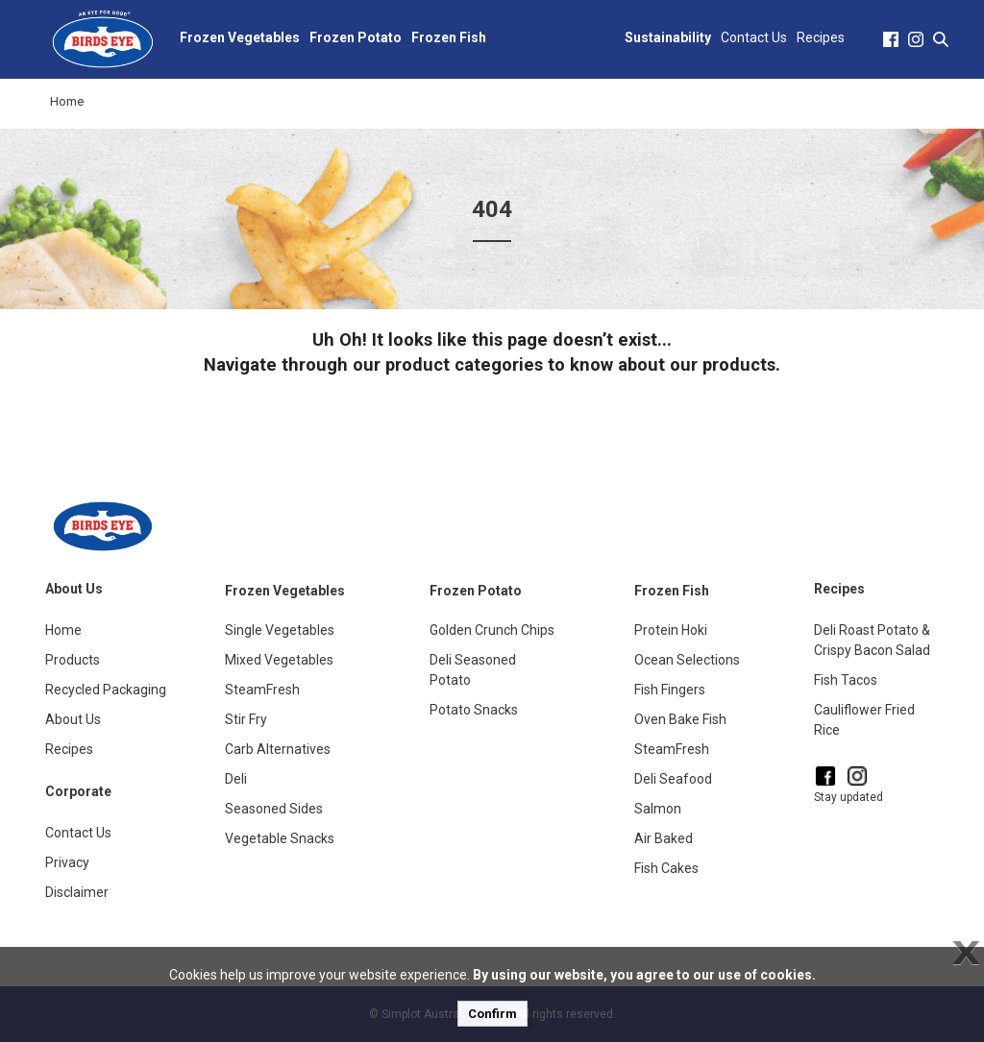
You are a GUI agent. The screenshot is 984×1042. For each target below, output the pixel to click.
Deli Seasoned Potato (473, 670)
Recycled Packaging (105, 689)
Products (72, 659)
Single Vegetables (279, 630)
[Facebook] (825, 776)
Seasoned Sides (274, 808)
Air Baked (663, 838)
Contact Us (754, 37)
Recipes (821, 37)
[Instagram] (857, 776)
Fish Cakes (666, 868)
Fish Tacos (845, 680)
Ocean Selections (687, 659)
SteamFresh (262, 689)
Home (67, 101)
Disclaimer (77, 892)
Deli (236, 779)
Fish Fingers (669, 689)
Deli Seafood (673, 779)
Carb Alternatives (278, 749)
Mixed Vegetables (279, 659)
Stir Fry (246, 719)
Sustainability (668, 37)
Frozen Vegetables (240, 37)
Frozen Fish (448, 37)
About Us (73, 719)
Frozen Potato (355, 37)
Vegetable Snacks (279, 838)
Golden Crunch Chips (492, 630)
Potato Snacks (474, 709)
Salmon (657, 808)
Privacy (67, 862)
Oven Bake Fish (680, 719)
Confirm (492, 1013)
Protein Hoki (670, 630)
